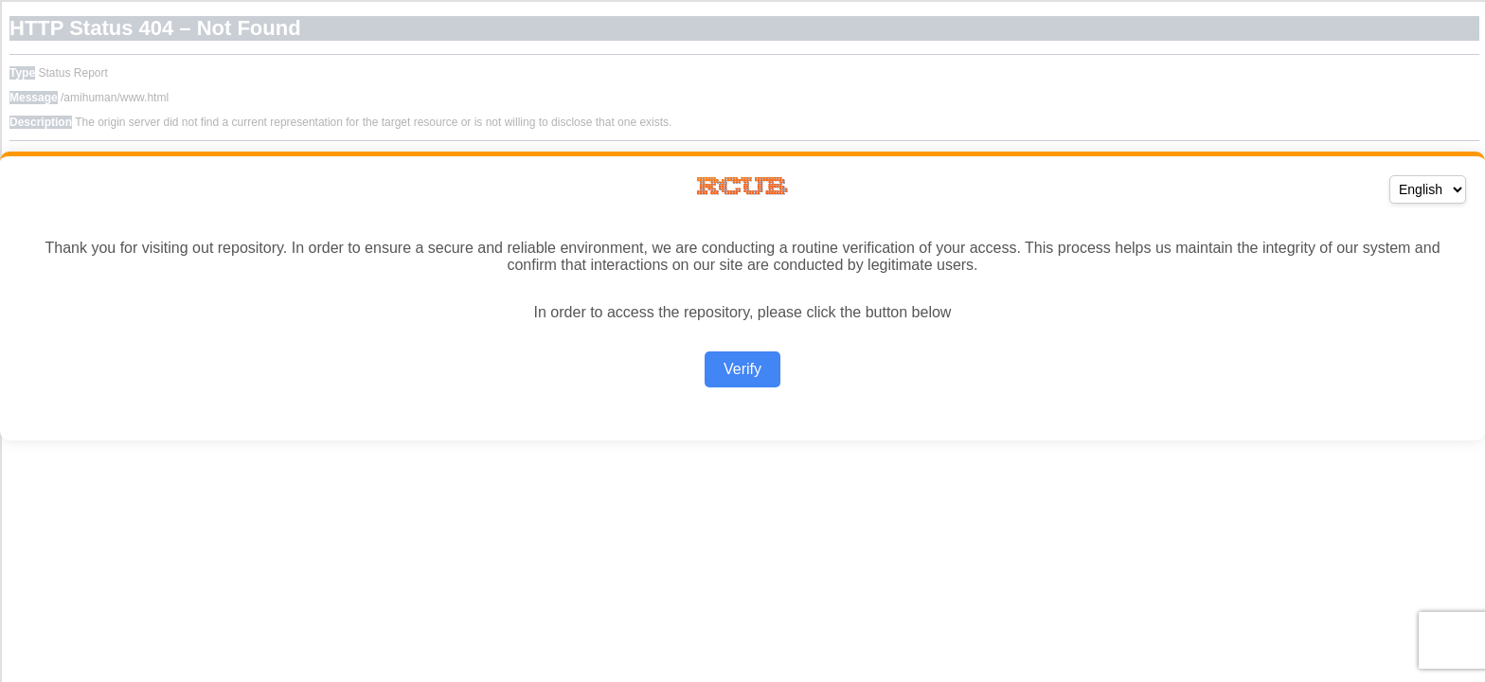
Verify (742, 369)
